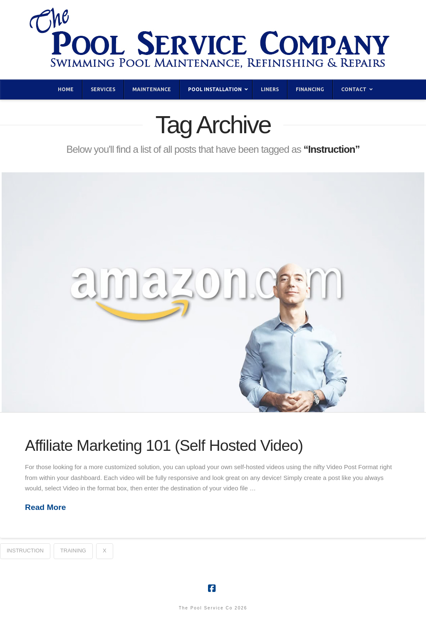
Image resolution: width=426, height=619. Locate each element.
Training (73, 550)
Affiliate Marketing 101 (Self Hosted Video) (164, 445)
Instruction (25, 550)
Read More (45, 507)
